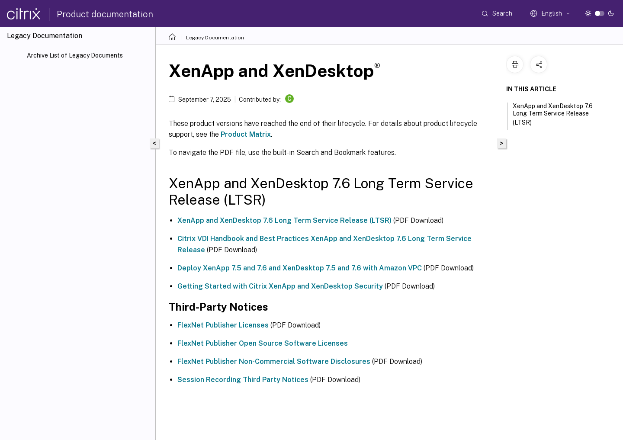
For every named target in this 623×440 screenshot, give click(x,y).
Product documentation (105, 14)
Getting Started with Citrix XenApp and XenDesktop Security (280, 286)
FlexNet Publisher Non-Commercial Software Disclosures (273, 361)
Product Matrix (246, 134)
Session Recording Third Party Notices (242, 380)
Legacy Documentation (215, 38)
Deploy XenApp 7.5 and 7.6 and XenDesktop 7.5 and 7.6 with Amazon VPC (299, 268)
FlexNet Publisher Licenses (223, 325)
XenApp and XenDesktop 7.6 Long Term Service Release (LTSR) (284, 220)
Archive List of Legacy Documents (75, 55)
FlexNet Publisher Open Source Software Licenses (262, 343)
